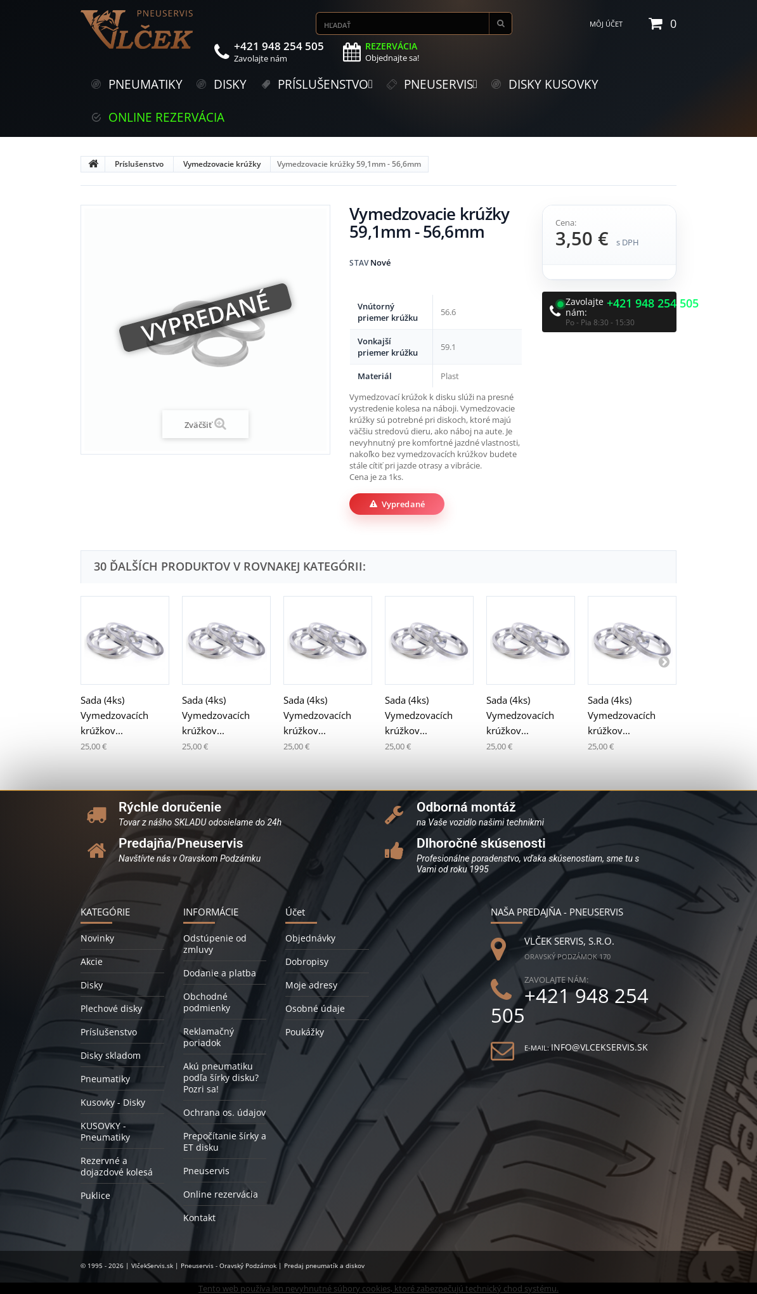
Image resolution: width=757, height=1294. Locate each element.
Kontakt (199, 1218)
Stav (358, 262)
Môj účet (606, 24)
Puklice (95, 1195)
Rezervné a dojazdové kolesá (117, 1166)
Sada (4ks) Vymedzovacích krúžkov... (114, 715)
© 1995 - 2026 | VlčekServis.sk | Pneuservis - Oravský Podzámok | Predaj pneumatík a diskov (223, 1265)
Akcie (92, 961)
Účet (295, 911)
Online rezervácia (220, 1194)
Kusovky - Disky (113, 1102)
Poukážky (304, 1032)
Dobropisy (306, 961)
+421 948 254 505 (653, 304)
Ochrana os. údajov (224, 1112)
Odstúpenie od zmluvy (215, 943)
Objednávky (310, 938)
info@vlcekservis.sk (599, 1047)
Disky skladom (111, 1055)
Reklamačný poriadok (208, 1037)
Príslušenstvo (139, 164)
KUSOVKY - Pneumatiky (105, 1131)
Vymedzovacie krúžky (222, 164)
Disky (92, 985)
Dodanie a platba (219, 973)
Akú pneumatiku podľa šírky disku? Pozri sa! (221, 1077)
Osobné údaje (315, 1008)
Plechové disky (111, 1008)
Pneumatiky (105, 1079)
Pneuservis (206, 1171)
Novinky (97, 938)
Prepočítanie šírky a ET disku (224, 1141)
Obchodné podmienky (206, 1002)
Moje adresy (311, 985)
